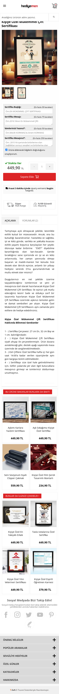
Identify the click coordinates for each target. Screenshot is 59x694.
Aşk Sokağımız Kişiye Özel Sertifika (43, 429)
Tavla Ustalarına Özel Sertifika (43, 533)
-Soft (13, 690)
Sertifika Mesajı (13, 116)
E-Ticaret (20, 690)
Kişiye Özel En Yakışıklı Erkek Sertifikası (15, 533)
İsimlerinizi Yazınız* (15, 128)
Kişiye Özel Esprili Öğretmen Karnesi (43, 581)
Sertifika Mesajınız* (15, 138)
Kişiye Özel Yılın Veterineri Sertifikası (15, 581)
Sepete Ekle (29, 177)
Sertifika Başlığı (13, 107)
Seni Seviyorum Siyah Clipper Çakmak (15, 477)
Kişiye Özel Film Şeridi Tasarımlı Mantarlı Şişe (43, 477)
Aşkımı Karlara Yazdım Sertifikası (15, 429)
